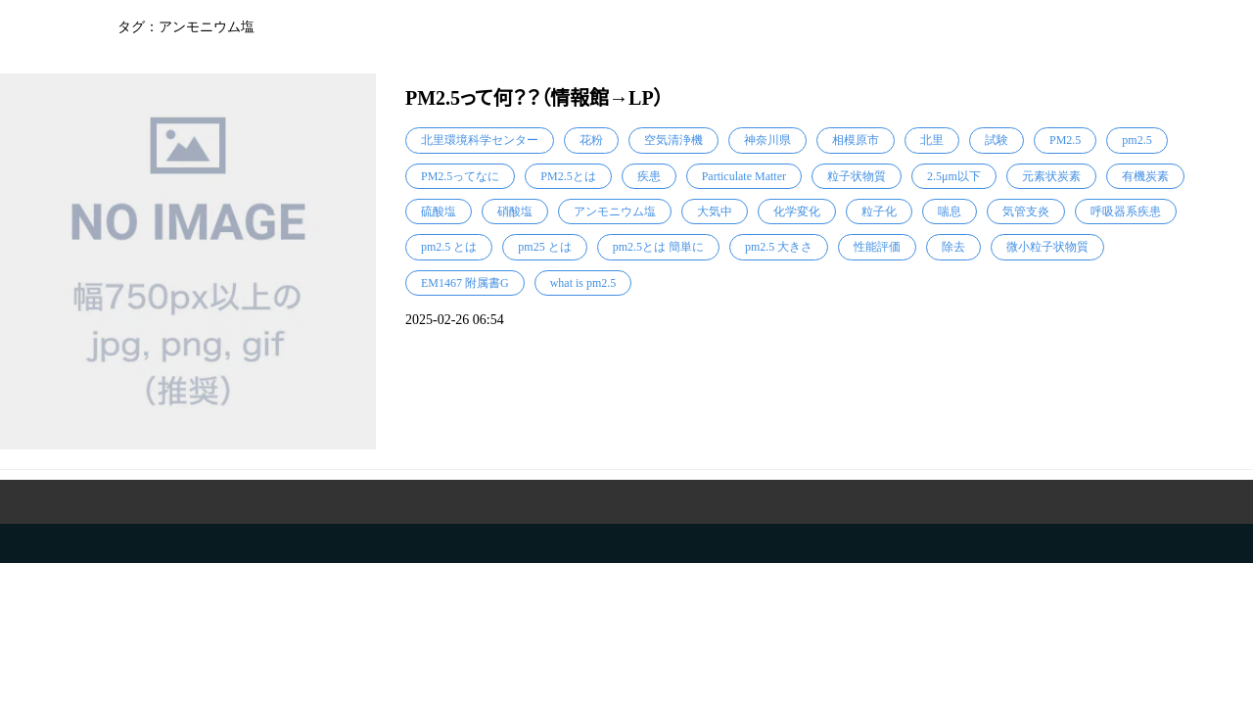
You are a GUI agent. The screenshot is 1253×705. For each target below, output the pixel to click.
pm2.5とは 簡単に (658, 247)
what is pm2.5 (583, 283)
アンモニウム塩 (615, 211)
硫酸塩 (438, 211)
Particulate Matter (744, 176)
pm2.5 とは (449, 247)
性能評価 (877, 247)
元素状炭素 (1051, 176)
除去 (953, 247)
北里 (932, 140)
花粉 (591, 140)
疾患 (649, 176)
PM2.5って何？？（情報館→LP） (534, 98)
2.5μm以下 (954, 176)
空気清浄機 (673, 140)
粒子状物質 (856, 176)
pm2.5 (1136, 140)
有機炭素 (1145, 176)
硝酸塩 (515, 211)
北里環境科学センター (479, 140)
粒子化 (879, 211)
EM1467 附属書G (465, 283)
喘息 (949, 211)
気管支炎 (1025, 211)
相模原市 (855, 140)
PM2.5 (1065, 140)
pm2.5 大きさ (778, 247)
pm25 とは (544, 247)
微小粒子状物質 (1047, 247)
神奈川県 (767, 140)
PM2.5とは (567, 176)
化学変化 (796, 211)
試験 (996, 140)
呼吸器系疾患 (1126, 211)
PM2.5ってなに (460, 176)
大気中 (714, 211)
